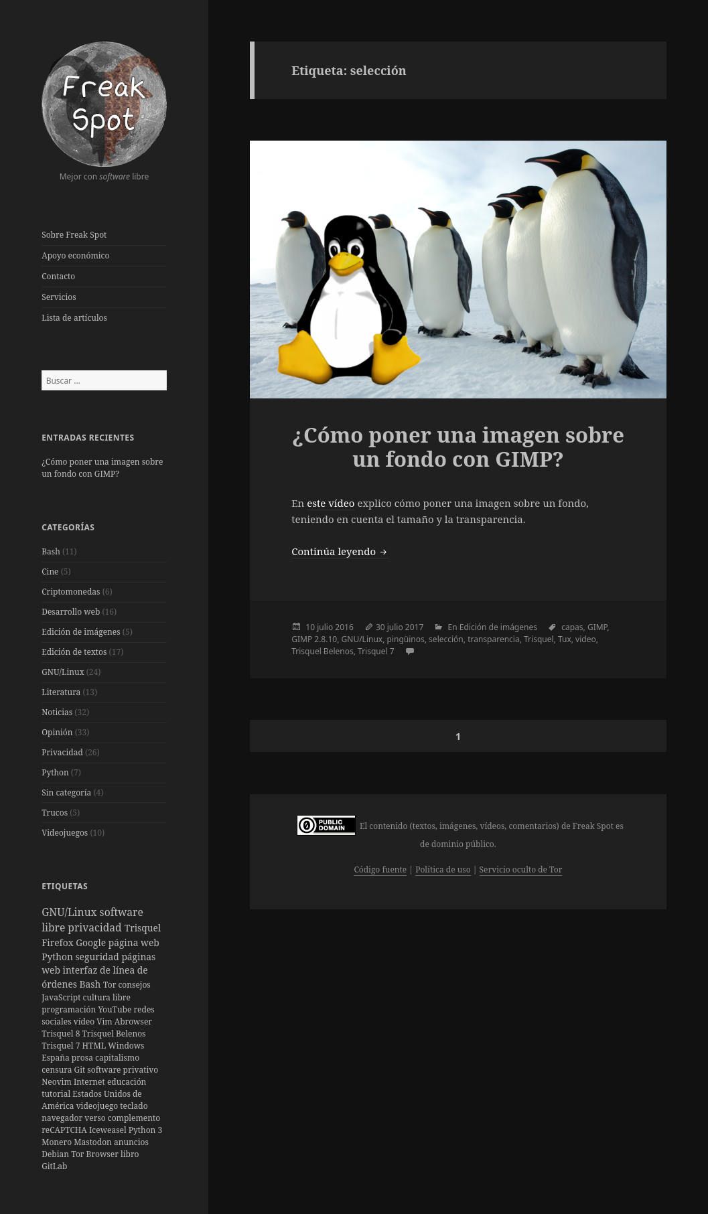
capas (572, 627)
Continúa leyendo (340, 551)
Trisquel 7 (62, 1045)
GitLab (54, 1166)
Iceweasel (109, 1130)
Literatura (61, 692)
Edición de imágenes (81, 631)
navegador (63, 1118)
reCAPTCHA (65, 1130)
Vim (105, 1021)
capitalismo (117, 1057)
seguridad (98, 956)
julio (325, 627)
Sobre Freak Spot (74, 234)
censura (58, 1069)
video (585, 639)
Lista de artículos (74, 317)
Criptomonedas (71, 591)
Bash (51, 551)
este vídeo (330, 503)
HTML (95, 1045)
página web (134, 942)
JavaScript (62, 997)
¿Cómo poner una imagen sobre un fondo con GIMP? (102, 467)
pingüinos (406, 639)
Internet (90, 1081)
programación (70, 1009)
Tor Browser (96, 1154)
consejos (134, 984)
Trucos (55, 812)
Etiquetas (65, 886)
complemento (134, 1118)
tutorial (57, 1093)
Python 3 (145, 1130)
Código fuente (380, 869)
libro (130, 1154)
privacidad (96, 927)
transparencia (494, 639)
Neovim (58, 1081)
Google (92, 942)
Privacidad (62, 752)
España (57, 1057)
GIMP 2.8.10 (314, 639)
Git (81, 1069)
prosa (83, 1057)
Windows (126, 1045)
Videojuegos (65, 832)
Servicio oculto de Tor (521, 869)
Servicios (59, 297)
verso (95, 1118)
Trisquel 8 (62, 1033)
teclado (133, 1106)
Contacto (58, 276)
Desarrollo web (71, 611)
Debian (56, 1154)
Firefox (59, 942)
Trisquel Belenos (114, 1033)
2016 (344, 627)
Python (55, 772)
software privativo (122, 1069)
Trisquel (143, 927)
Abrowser (133, 1021)
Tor (110, 984)
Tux (564, 639)
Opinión (57, 732)
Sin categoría (66, 792)
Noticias (57, 712)
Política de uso (442, 869)
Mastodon (94, 1142)
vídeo (85, 1021)
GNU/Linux (63, 672)
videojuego (98, 1106)
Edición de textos (74, 652)
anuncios (131, 1142)
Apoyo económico (75, 255)
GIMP (597, 627)
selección (446, 639)
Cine (50, 571)
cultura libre (107, 997)
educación (126, 1081)
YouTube (115, 1009)
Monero (58, 1142)
